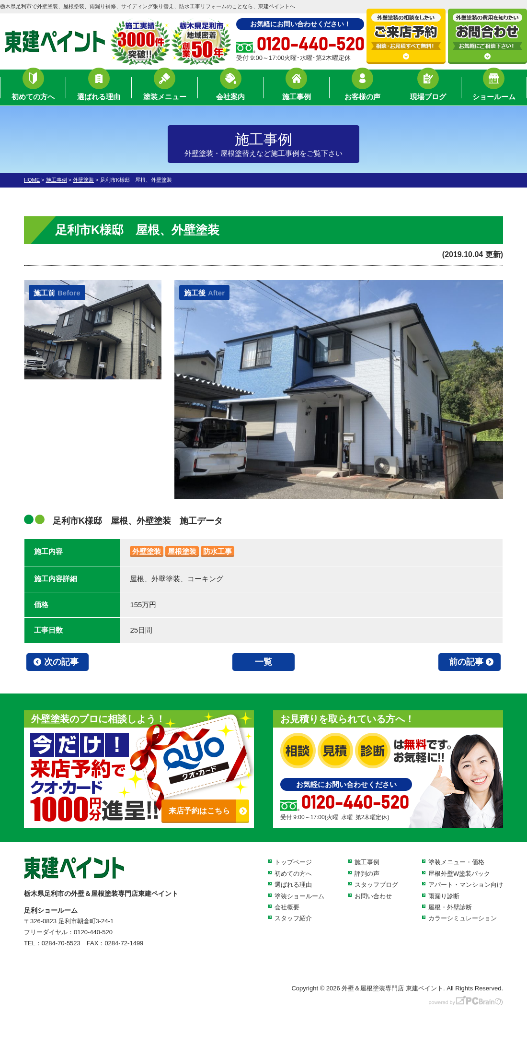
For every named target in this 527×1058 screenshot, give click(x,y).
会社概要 (287, 907)
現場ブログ (428, 89)
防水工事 (217, 551)
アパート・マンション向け (465, 884)
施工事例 (296, 89)
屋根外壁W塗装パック (459, 873)
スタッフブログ (376, 884)
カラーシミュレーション (462, 918)
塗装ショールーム (299, 896)
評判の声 (367, 873)
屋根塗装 (182, 551)
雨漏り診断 (443, 896)
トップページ (293, 862)
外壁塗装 (146, 551)
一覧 (263, 662)
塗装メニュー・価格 (456, 862)
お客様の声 (362, 89)
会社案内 (230, 89)
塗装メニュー (164, 89)
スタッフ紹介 (293, 918)
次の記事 (61, 662)
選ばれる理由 (98, 89)
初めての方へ (33, 89)
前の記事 (466, 662)
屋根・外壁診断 (450, 907)
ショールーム (494, 89)
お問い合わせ (373, 896)
